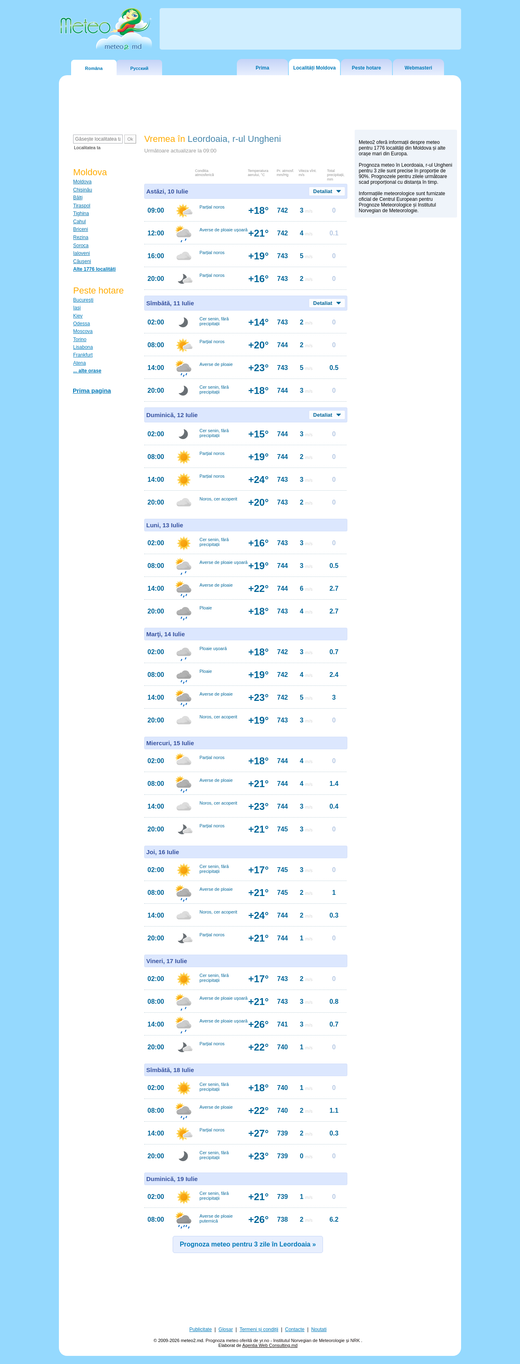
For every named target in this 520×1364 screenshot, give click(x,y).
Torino (80, 339)
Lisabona (83, 347)
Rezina (80, 237)
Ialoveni (81, 253)
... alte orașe (87, 371)
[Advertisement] (406, 362)
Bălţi (77, 197)
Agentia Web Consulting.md (269, 1345)
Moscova (83, 331)
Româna (93, 68)
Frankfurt (83, 355)
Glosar (226, 1329)
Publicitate (200, 1329)
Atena (79, 363)
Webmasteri (418, 68)
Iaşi (77, 308)
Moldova (82, 182)
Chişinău (82, 190)
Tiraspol (81, 206)
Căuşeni (82, 261)
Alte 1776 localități (94, 269)
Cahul (79, 221)
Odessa (81, 323)
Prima (262, 68)
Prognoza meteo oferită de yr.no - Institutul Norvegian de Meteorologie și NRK (283, 1340)
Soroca (81, 245)
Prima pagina (92, 390)
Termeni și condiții (259, 1329)
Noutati (319, 1329)
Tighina (81, 213)
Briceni (80, 229)
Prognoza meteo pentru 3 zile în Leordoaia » (248, 1244)
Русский (139, 68)
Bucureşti (83, 300)
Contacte (294, 1329)
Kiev (77, 316)
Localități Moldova (314, 68)
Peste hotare (366, 68)
